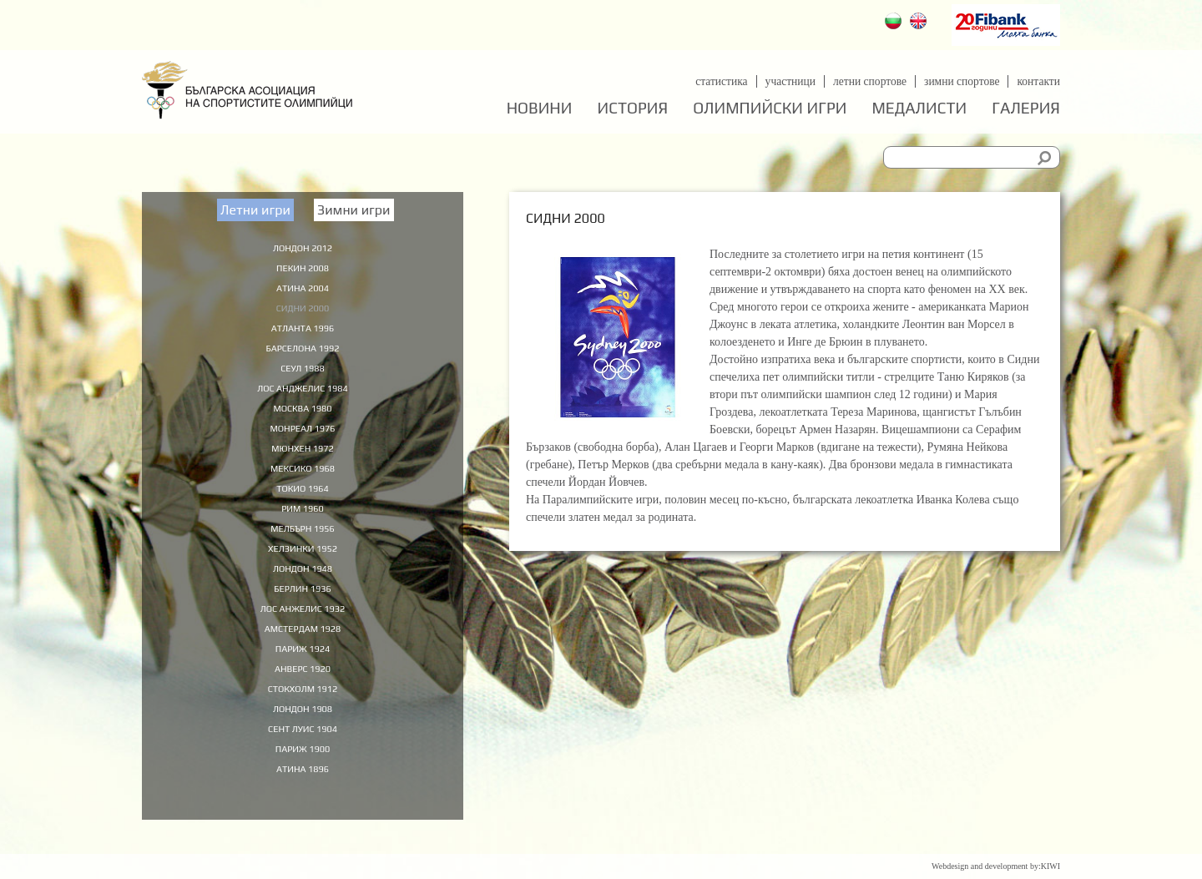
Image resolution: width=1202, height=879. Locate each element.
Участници (783, 81)
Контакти (1038, 81)
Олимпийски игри (769, 108)
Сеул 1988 (302, 374)
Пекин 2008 (303, 268)
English (920, 23)
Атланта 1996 (303, 332)
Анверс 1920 (302, 694)
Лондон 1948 (302, 587)
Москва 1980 (302, 417)
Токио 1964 (302, 502)
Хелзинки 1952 (302, 566)
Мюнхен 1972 (302, 460)
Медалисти (919, 108)
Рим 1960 (303, 524)
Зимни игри (354, 210)
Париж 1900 (303, 779)
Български (895, 23)
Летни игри (255, 210)
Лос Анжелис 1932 (302, 630)
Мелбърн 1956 (302, 545)
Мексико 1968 (303, 481)
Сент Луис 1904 (302, 758)
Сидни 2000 (302, 311)
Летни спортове (864, 81)
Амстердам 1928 (302, 652)
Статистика (712, 81)
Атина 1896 (303, 800)
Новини (540, 108)
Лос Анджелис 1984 (303, 396)
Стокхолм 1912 (302, 715)
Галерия (1026, 108)
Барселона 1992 (303, 354)
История (633, 108)
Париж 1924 (303, 672)
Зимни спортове (959, 81)
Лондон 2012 (302, 247)
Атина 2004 (303, 289)
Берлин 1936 (303, 609)
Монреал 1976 (302, 439)
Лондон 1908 (302, 737)
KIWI (1050, 866)
